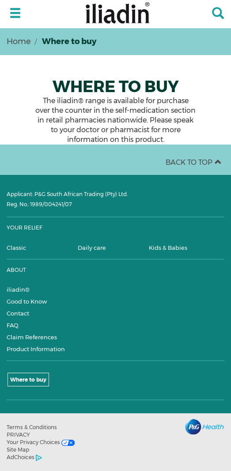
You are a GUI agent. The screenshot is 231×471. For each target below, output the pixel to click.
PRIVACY (18, 434)
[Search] (217, 14)
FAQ (13, 325)
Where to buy (28, 379)
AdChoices (24, 457)
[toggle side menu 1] (15, 13)
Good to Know (27, 301)
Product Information (36, 348)
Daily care (92, 247)
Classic (16, 247)
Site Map (18, 449)
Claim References (32, 337)
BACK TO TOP (194, 162)
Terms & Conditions (32, 427)
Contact (18, 313)
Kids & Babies (168, 247)
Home (19, 41)
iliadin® (18, 289)
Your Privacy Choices (41, 442)
